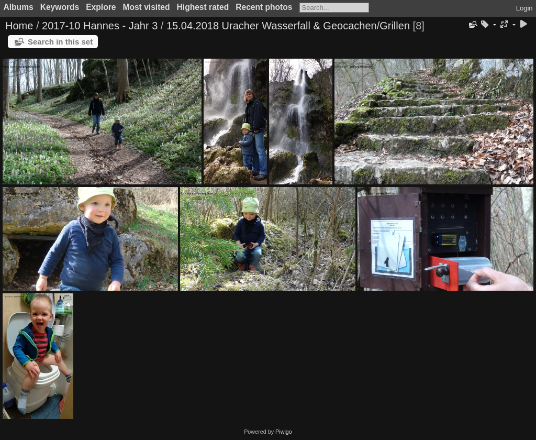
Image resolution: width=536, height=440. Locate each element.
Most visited (146, 7)
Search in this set (60, 41)
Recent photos (264, 7)
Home (19, 25)
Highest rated (203, 7)
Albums (19, 7)
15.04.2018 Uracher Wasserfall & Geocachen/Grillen (288, 25)
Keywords (60, 7)
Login (524, 8)
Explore (101, 7)
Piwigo (283, 431)
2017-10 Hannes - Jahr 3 (100, 25)
